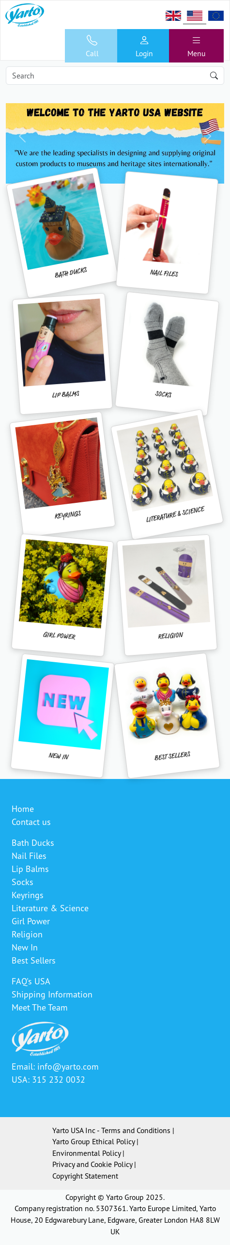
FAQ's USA (31, 981)
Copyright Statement (85, 1176)
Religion (27, 934)
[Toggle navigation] (196, 45)
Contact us (31, 821)
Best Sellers (34, 960)
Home (23, 808)
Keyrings (28, 894)
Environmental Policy (86, 1153)
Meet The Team (40, 1007)
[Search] (115, 75)
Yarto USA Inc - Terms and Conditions (111, 1130)
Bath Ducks (33, 842)
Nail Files (29, 855)
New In (25, 947)
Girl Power (31, 921)
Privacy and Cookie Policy (92, 1164)
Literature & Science (50, 908)
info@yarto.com (68, 1066)
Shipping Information (52, 994)
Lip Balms (30, 868)
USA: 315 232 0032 (48, 1079)
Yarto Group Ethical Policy (93, 1141)
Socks (22, 881)
